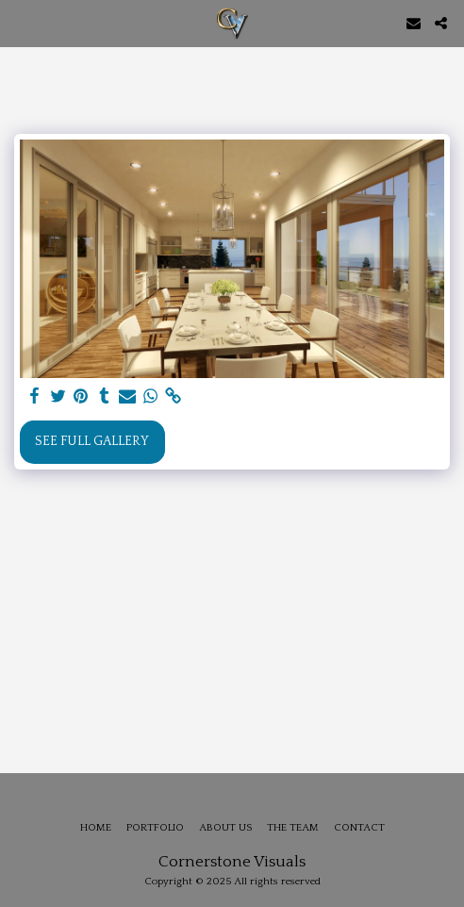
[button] (21, 23)
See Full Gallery (92, 441)
